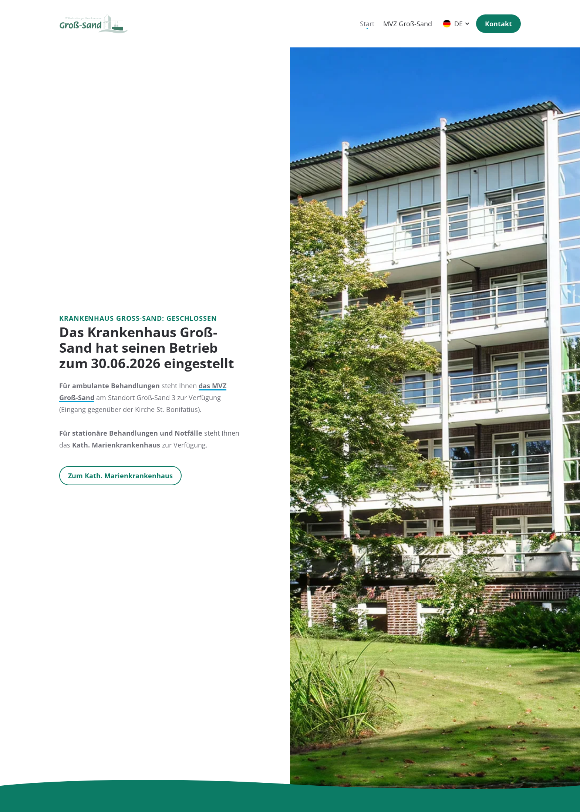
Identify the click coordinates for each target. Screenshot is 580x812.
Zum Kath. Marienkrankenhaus (120, 475)
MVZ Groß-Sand (407, 23)
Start (367, 23)
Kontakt (498, 23)
